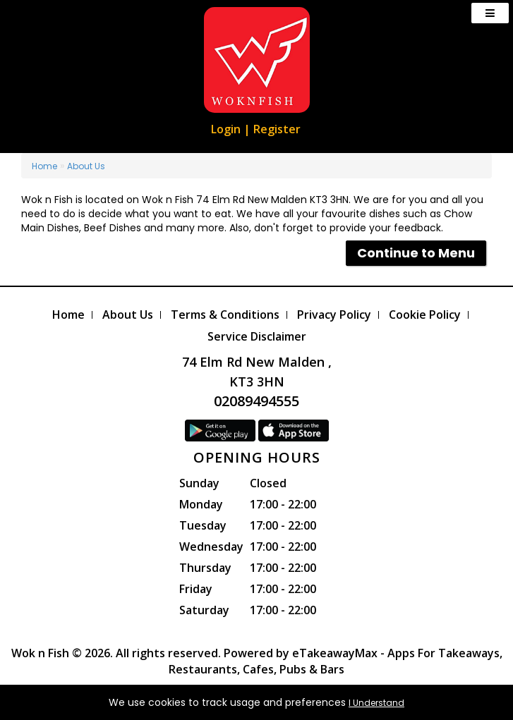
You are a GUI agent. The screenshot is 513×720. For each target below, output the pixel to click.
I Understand (376, 703)
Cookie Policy (425, 314)
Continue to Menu (416, 253)
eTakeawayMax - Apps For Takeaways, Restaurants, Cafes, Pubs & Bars (335, 661)
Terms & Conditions (225, 314)
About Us (86, 166)
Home (44, 166)
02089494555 (256, 400)
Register (277, 129)
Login (226, 129)
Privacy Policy (334, 314)
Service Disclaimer (256, 336)
